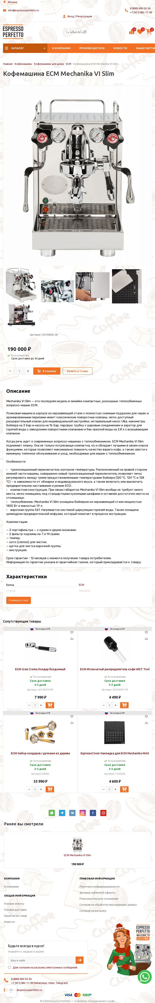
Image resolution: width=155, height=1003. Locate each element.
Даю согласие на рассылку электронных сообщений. (45, 967)
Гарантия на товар (15, 915)
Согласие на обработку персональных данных (108, 904)
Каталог (17, 48)
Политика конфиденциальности (99, 886)
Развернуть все (18, 600)
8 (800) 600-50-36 (140, 8)
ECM (68, 63)
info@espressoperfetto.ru (23, 10)
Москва (12, 2)
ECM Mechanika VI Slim (77, 855)
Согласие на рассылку (93, 910)
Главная (8, 63)
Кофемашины (23, 63)
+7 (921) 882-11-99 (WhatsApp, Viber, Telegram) (39, 982)
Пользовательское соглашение (99, 898)
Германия (84, 590)
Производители (92, 48)
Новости (120, 48)
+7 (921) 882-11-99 (141, 12)
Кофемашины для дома (49, 63)
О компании (61, 48)
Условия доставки (15, 909)
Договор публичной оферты (97, 892)
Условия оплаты (14, 903)
